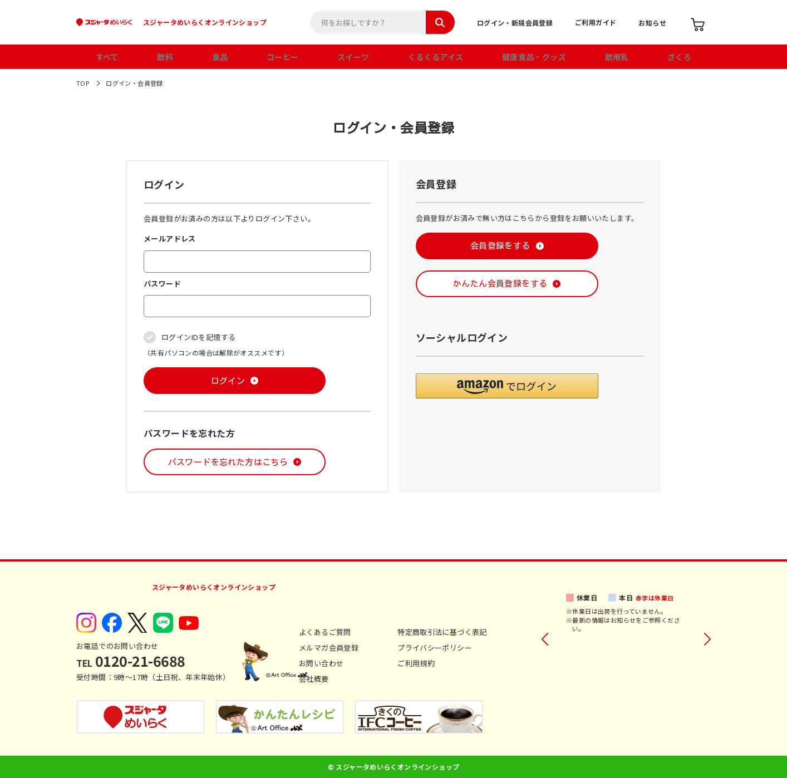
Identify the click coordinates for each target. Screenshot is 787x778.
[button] (507, 385)
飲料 (165, 56)
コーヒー (283, 56)
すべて (107, 56)
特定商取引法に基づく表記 (442, 632)
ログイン (228, 381)
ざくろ (679, 56)
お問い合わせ (321, 663)
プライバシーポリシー (434, 647)
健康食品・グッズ (534, 56)
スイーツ (353, 56)
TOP (82, 82)
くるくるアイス (436, 56)
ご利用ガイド (595, 22)
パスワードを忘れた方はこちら (228, 462)
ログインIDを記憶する (198, 337)
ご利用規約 (416, 663)
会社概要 (314, 678)
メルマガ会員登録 (328, 647)
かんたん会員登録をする (500, 283)
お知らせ (652, 22)
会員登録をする (500, 246)
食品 (220, 56)
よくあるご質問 (325, 632)
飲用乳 (617, 56)
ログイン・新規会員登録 (515, 22)
